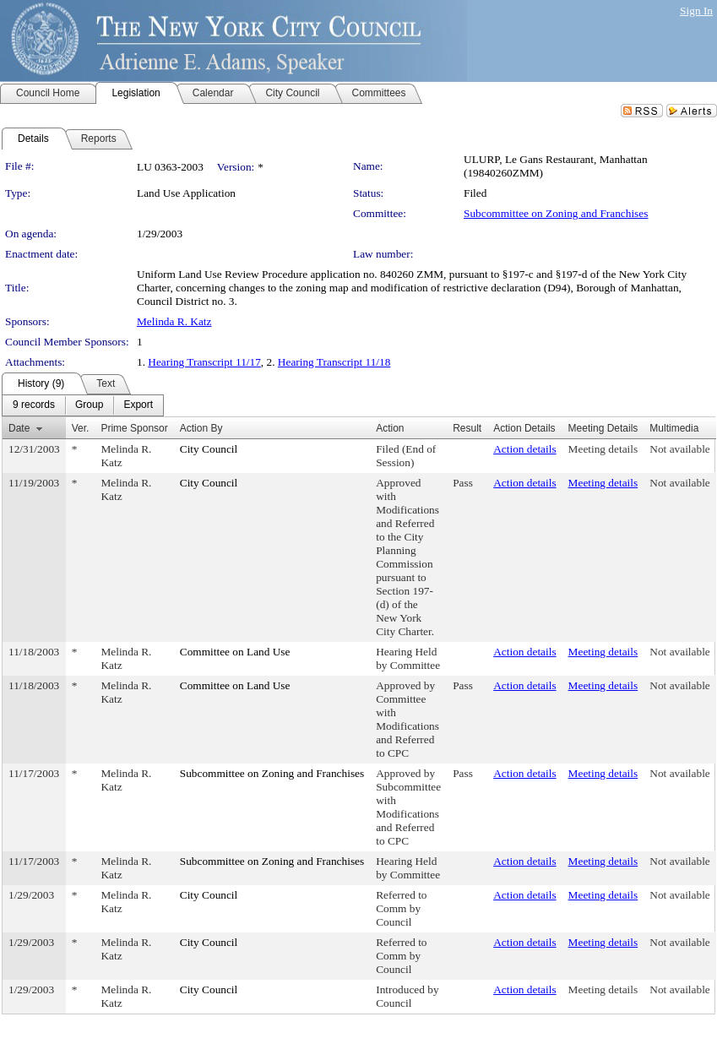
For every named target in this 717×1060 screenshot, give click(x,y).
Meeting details (603, 449)
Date (19, 428)
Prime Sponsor (133, 428)
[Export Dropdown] (138, 405)
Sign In (696, 10)
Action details (524, 449)
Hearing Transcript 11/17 (204, 362)
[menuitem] (34, 405)
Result (467, 428)
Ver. (81, 428)
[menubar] (83, 405)
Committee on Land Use (235, 651)
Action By (201, 428)
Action (390, 428)
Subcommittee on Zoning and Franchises (556, 213)
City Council (209, 449)
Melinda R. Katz (174, 321)
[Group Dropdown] (89, 405)
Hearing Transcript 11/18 (334, 362)
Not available (679, 449)
